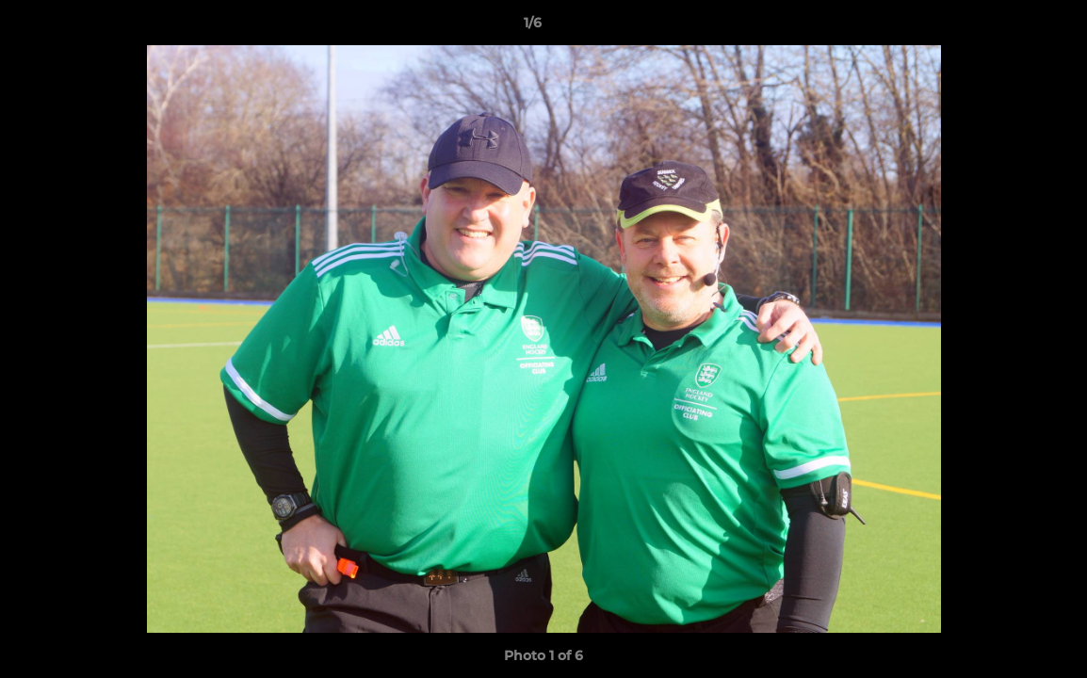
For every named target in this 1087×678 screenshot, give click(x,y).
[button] (1008, 27)
